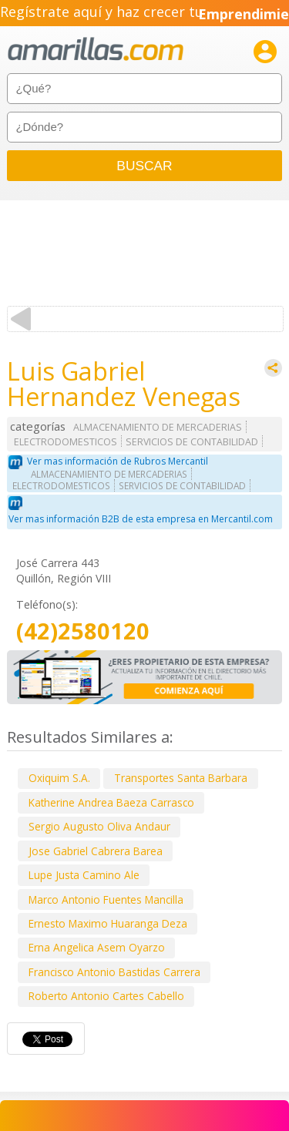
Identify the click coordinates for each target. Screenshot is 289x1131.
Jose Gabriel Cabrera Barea (96, 851)
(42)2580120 (83, 631)
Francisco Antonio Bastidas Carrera (114, 972)
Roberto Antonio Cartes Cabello (106, 995)
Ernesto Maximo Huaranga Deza (108, 923)
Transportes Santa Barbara (180, 777)
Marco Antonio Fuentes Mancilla (106, 899)
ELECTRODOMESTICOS (65, 441)
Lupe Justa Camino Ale (84, 875)
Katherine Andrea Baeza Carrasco (111, 802)
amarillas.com (95, 49)
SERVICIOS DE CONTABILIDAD (192, 441)
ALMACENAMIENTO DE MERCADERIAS (157, 427)
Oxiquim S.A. (59, 777)
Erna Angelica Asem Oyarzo (97, 947)
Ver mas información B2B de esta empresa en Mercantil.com (140, 518)
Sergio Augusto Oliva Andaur (99, 826)
